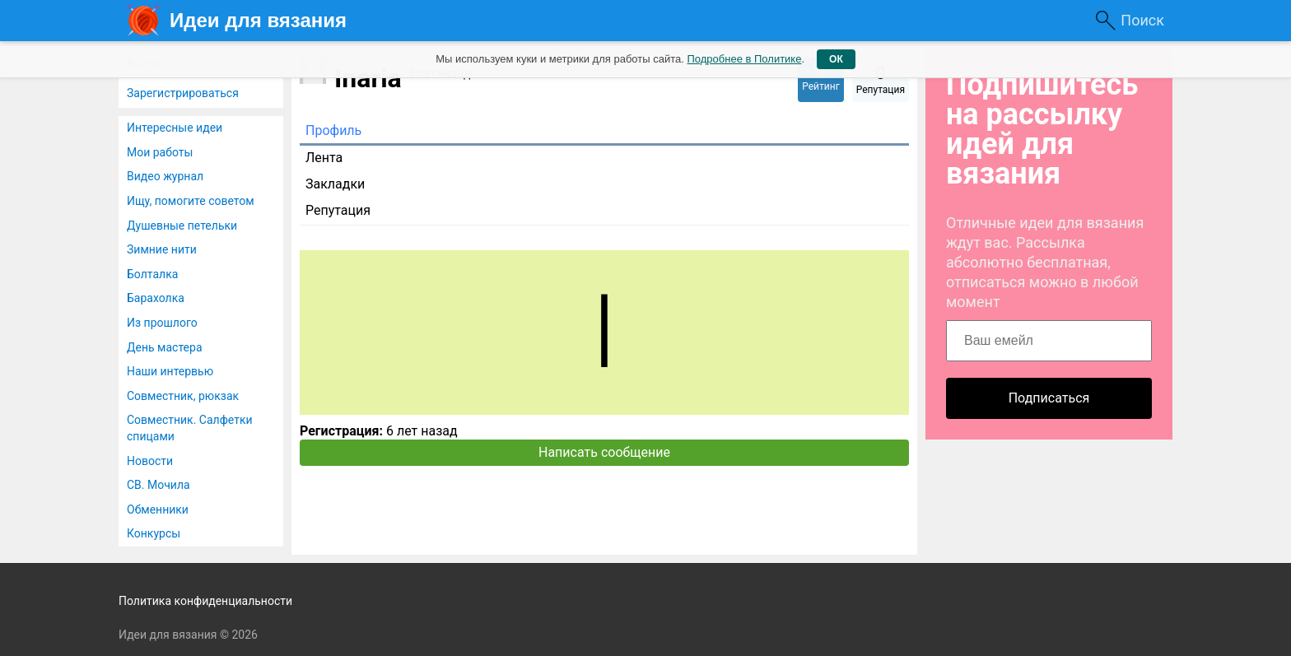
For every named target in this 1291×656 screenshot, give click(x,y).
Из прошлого (162, 322)
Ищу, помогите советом (190, 200)
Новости (150, 461)
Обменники (158, 509)
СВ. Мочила (158, 484)
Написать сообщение (604, 452)
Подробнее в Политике (744, 59)
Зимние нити (162, 249)
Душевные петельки (182, 225)
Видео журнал (165, 176)
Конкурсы (153, 533)
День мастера (165, 347)
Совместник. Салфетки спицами (190, 428)
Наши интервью (170, 371)
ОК (836, 59)
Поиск (1142, 20)
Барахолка (155, 298)
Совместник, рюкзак (183, 395)
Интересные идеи (174, 127)
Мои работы (160, 152)
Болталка (152, 274)
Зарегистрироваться (183, 93)
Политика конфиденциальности (205, 600)
